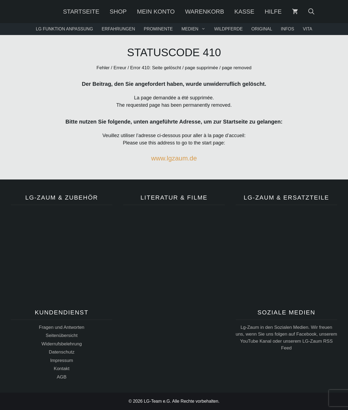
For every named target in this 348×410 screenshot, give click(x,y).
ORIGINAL (261, 29)
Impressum (61, 360)
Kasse (244, 11)
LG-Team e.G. (157, 401)
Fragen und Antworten (61, 327)
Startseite (81, 11)
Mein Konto (156, 11)
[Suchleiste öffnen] (311, 11)
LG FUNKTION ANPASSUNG (64, 29)
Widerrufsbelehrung (61, 343)
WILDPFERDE (228, 29)
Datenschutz (61, 352)
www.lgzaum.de (174, 158)
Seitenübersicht (61, 335)
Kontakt (62, 368)
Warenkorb (204, 11)
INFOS (287, 29)
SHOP (118, 11)
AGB (62, 377)
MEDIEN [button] (195, 29)
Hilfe (273, 11)
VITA (307, 29)
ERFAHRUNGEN (118, 29)
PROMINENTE (158, 29)
